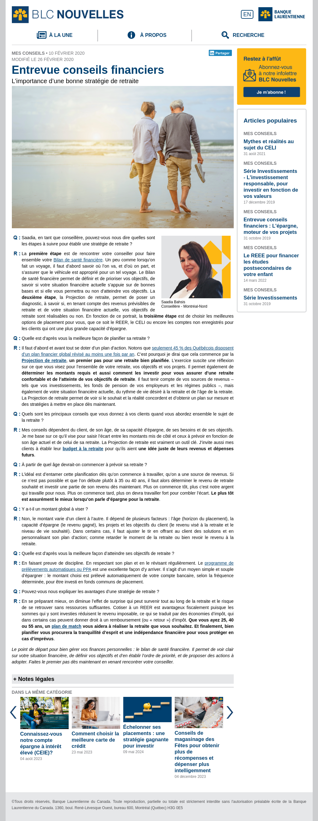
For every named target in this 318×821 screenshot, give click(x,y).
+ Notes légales (34, 679)
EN (247, 14)
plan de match (66, 626)
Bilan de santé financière (78, 259)
